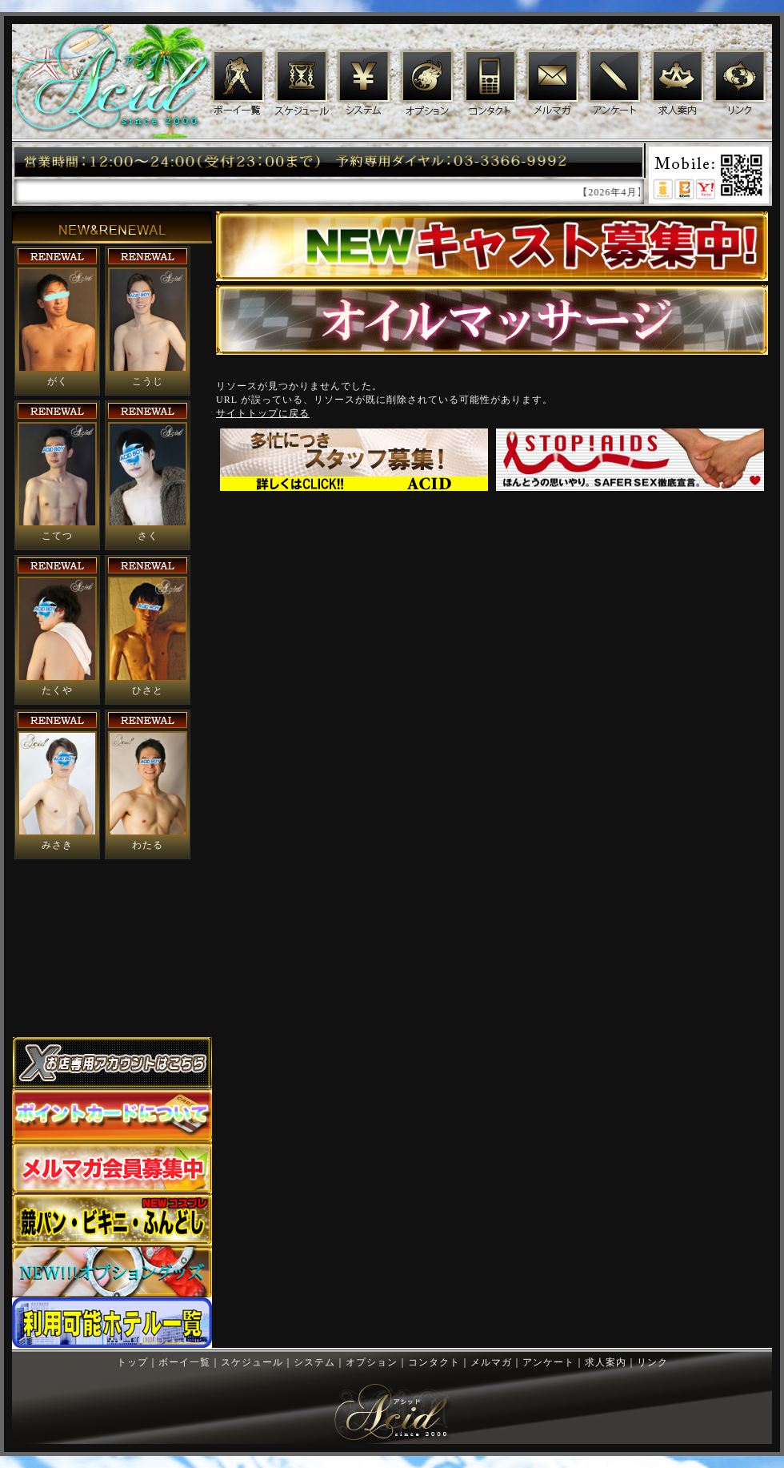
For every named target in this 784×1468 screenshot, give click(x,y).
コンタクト (490, 83)
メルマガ (552, 83)
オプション (426, 83)
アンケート (614, 83)
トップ (132, 1362)
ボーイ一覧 (237, 83)
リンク (740, 83)
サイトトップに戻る (263, 413)
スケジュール (300, 83)
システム (363, 83)
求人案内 (677, 83)
